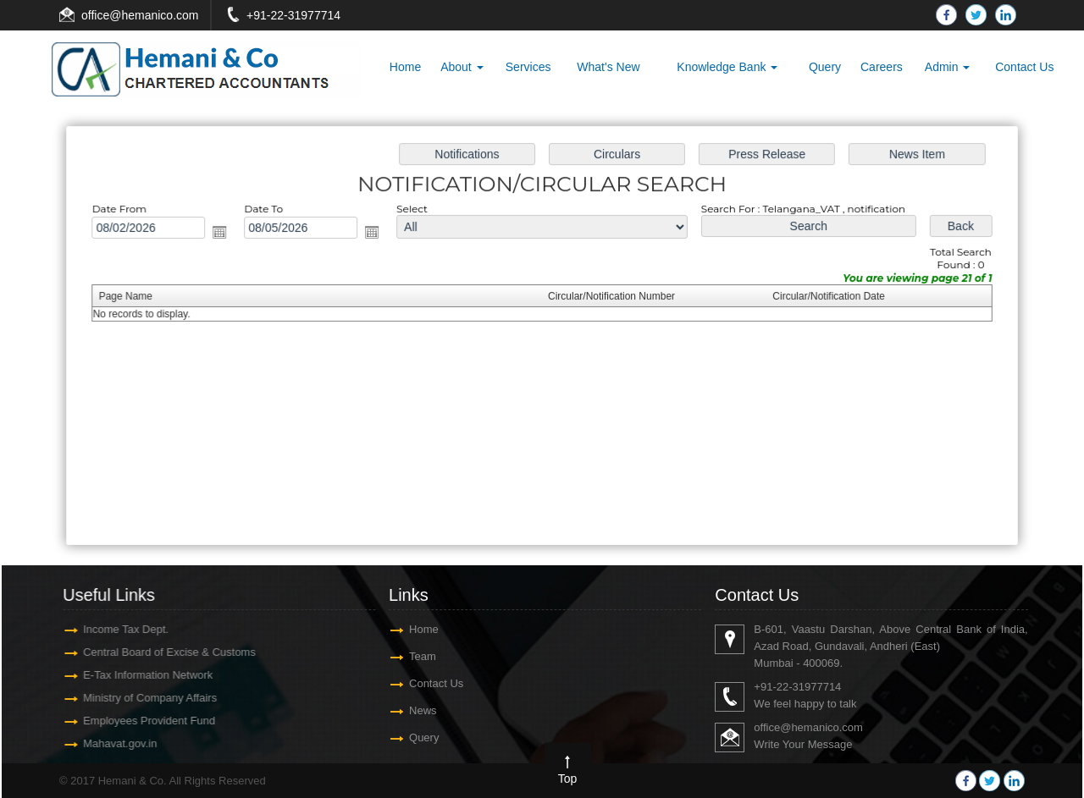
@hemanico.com (153, 15)
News (423, 710)
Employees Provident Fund (142, 720)
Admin (948, 67)
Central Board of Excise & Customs (162, 652)
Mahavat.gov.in (113, 743)
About (461, 67)
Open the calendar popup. (232, 236)
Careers (881, 67)
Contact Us (1024, 67)
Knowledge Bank (727, 67)
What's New (608, 67)
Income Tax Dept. (119, 629)
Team (422, 656)
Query (825, 67)
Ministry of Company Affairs (143, 697)
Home (405, 67)
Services (528, 67)
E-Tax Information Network (141, 675)
